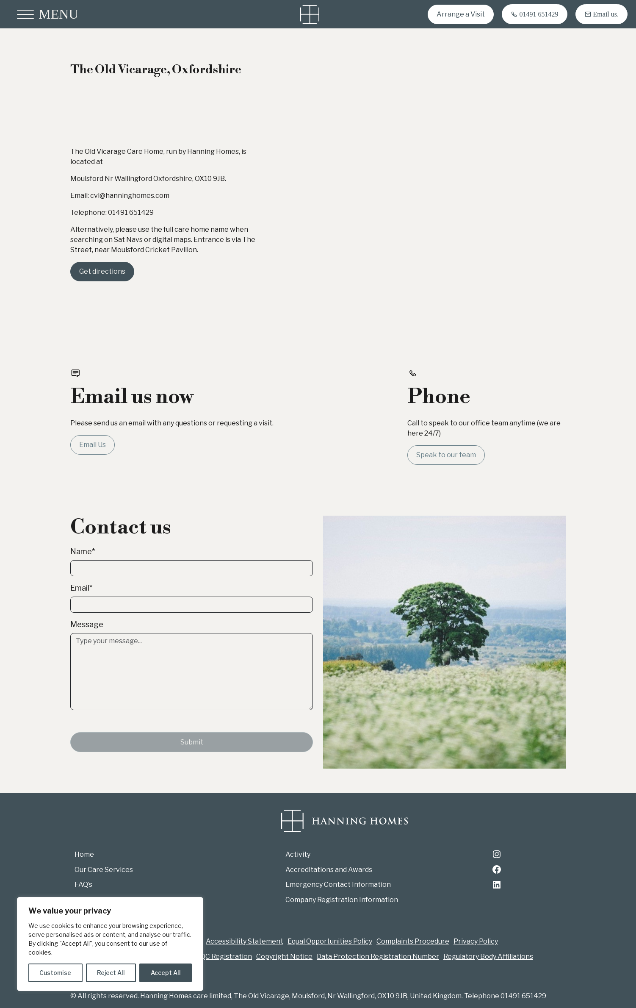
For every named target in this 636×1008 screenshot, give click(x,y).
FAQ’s (83, 884)
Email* (81, 587)
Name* (82, 551)
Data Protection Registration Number (378, 956)
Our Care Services (104, 870)
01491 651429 (131, 212)
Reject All (111, 972)
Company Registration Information (341, 900)
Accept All (166, 972)
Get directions (102, 271)
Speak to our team (446, 455)
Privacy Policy (475, 941)
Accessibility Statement (244, 941)
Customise (55, 972)
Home (84, 854)
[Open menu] (47, 14)
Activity (297, 854)
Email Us (92, 445)
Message (86, 624)
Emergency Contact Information (338, 884)
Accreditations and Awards (328, 870)
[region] (110, 944)
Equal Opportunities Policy (330, 941)
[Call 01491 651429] (534, 14)
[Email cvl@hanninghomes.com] (601, 14)
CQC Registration (224, 956)
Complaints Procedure (412, 941)
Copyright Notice (284, 956)
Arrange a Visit (461, 14)
